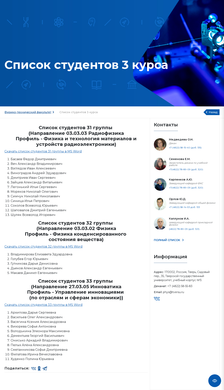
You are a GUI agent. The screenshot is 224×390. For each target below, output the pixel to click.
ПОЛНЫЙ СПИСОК (167, 240)
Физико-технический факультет (27, 112)
